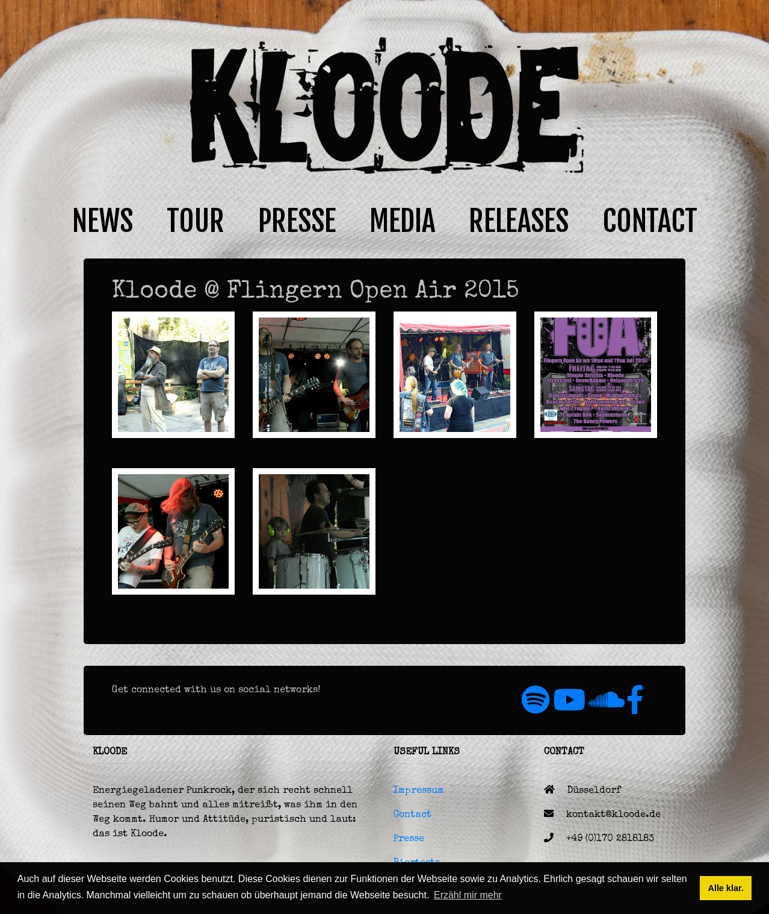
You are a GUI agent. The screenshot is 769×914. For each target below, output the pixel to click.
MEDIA (402, 221)
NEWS (102, 221)
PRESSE (297, 221)
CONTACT (649, 221)
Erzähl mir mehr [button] (468, 895)
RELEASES (519, 221)
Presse (409, 839)
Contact (412, 815)
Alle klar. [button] (725, 888)
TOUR (195, 221)
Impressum (419, 791)
